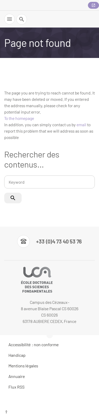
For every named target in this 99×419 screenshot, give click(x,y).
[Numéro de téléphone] (49, 241)
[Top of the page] (49, 412)
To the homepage (19, 118)
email (81, 124)
